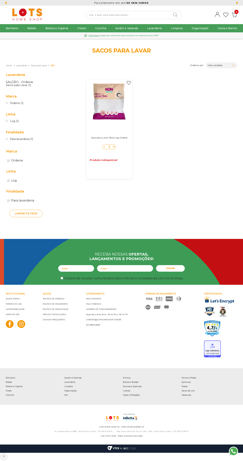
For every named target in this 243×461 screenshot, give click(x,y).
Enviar (170, 268)
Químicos (186, 382)
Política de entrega (53, 298)
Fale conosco (93, 304)
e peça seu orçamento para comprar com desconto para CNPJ (123, 35)
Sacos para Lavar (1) (18, 85)
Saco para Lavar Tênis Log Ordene (109, 137)
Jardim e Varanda (126, 28)
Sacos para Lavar (39, 65)
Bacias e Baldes (130, 382)
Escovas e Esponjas (132, 386)
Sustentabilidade (15, 309)
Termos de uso (14, 304)
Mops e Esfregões (131, 395)
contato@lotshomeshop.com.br (103, 319)
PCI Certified (209, 311)
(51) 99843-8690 (93, 325)
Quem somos (13, 298)
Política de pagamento (55, 304)
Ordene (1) (16, 103)
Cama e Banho (227, 28)
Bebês (31, 28)
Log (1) (14, 121)
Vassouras (186, 395)
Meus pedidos (93, 298)
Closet (81, 28)
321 (52, 65)
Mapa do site (13, 314)
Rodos (185, 386)
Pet (66, 395)
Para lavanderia (20, 200)
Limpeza (177, 28)
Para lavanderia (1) (21, 139)
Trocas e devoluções (54, 314)
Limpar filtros (26, 213)
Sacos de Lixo (188, 390)
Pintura (126, 377)
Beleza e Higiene (56, 28)
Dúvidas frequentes (54, 319)
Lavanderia (154, 28)
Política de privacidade (55, 309)
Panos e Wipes (189, 377)
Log (12, 180)
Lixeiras (126, 390)
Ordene (15, 160)
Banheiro (12, 28)
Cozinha (100, 28)
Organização (200, 28)
